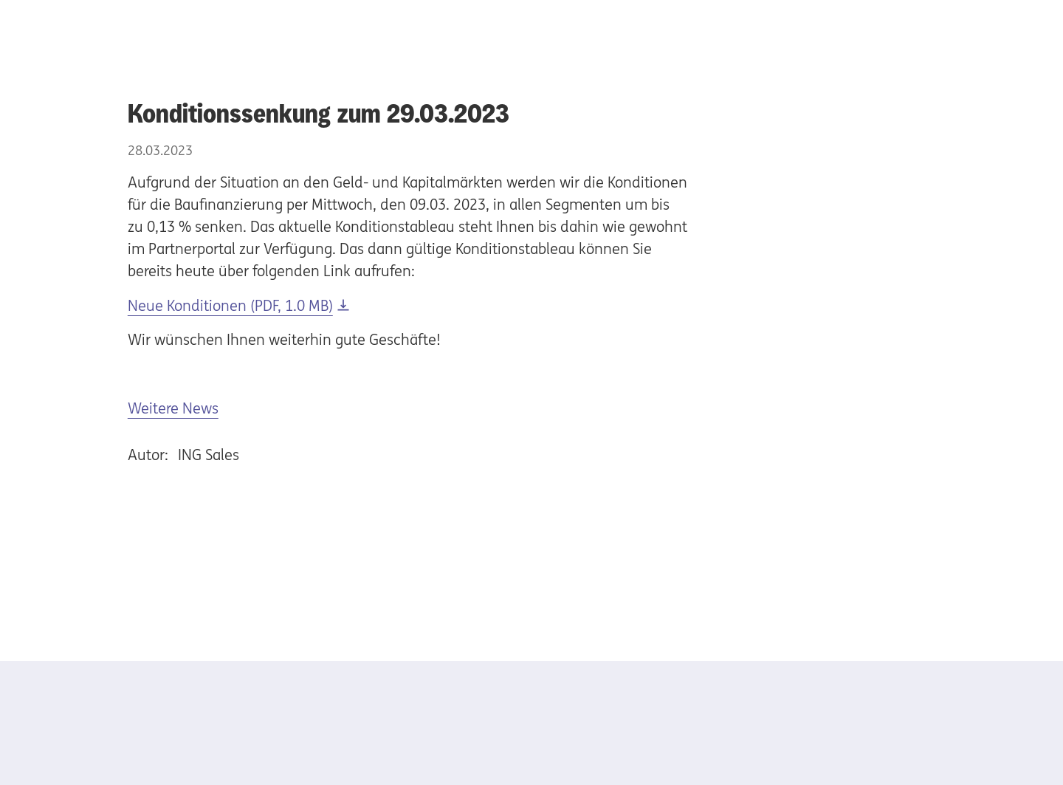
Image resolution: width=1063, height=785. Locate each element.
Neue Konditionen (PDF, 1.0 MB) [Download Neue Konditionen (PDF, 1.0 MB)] (230, 305)
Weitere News (173, 408)
